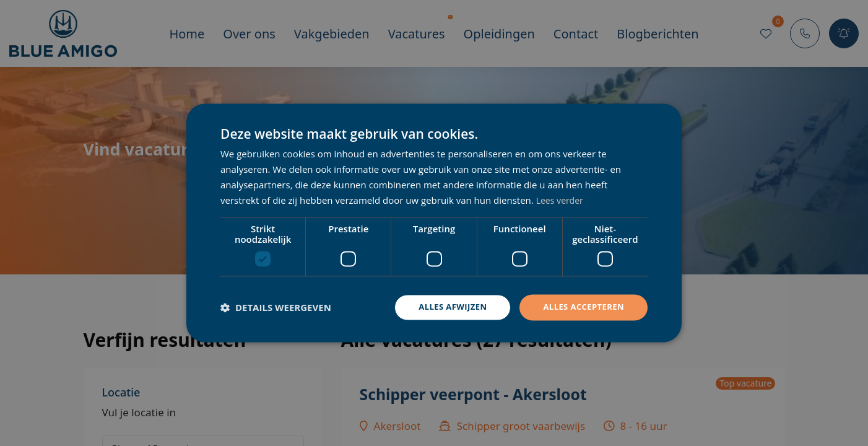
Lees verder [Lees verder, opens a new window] (561, 199)
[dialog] (434, 223)
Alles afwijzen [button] (445, 307)
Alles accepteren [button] (580, 307)
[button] (275, 307)
